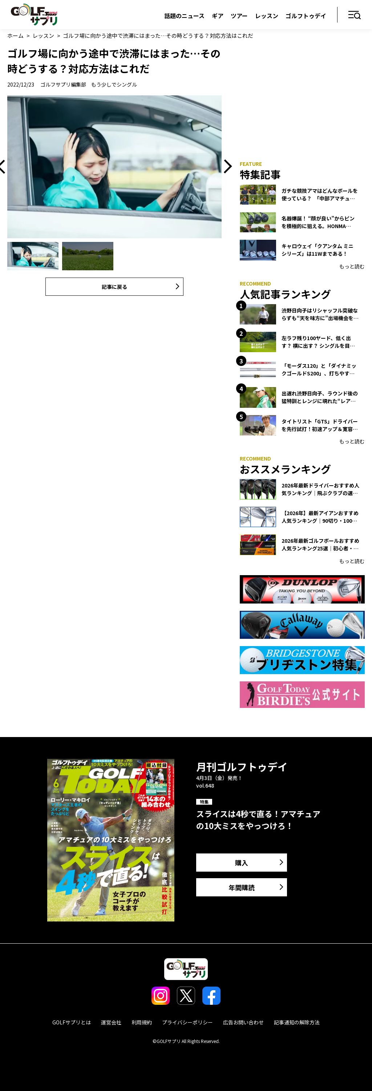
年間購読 (242, 887)
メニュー (354, 15)
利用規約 (142, 1022)
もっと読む (352, 266)
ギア (217, 15)
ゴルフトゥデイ (306, 15)
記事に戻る (114, 286)
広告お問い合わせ (243, 1022)
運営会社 (111, 1022)
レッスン (266, 15)
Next (225, 167)
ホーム (15, 35)
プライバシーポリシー (187, 1022)
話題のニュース (184, 15)
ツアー (239, 15)
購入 (241, 862)
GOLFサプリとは (71, 1022)
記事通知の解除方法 (297, 1022)
